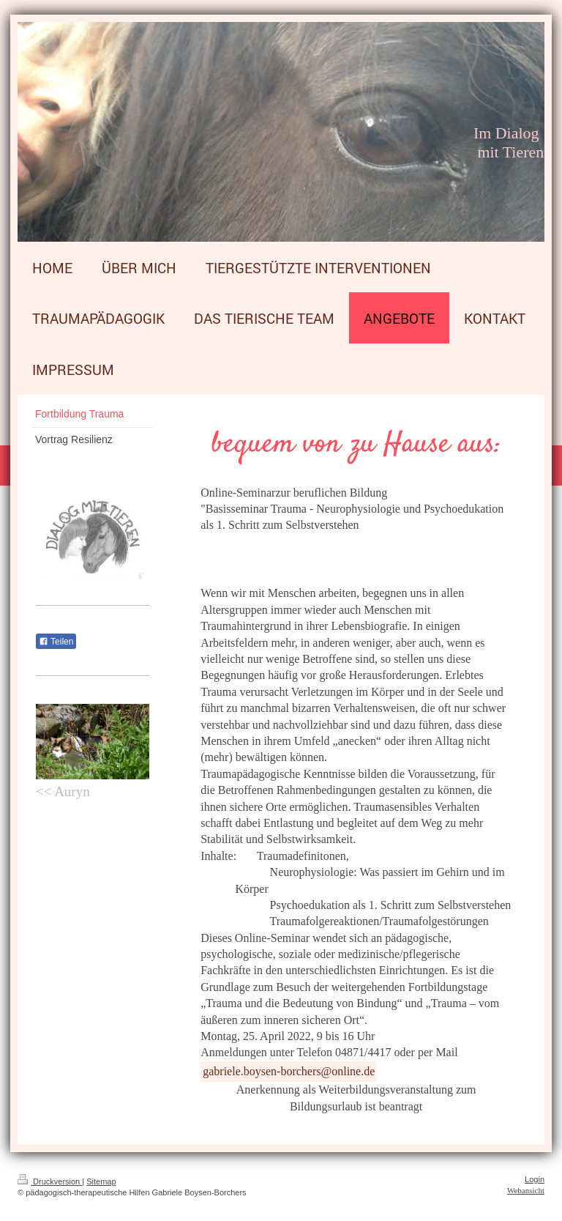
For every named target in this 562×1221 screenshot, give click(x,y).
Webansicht (525, 1190)
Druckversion (50, 1181)
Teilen (56, 642)
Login (534, 1179)
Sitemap (101, 1181)
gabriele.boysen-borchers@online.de (289, 1071)
